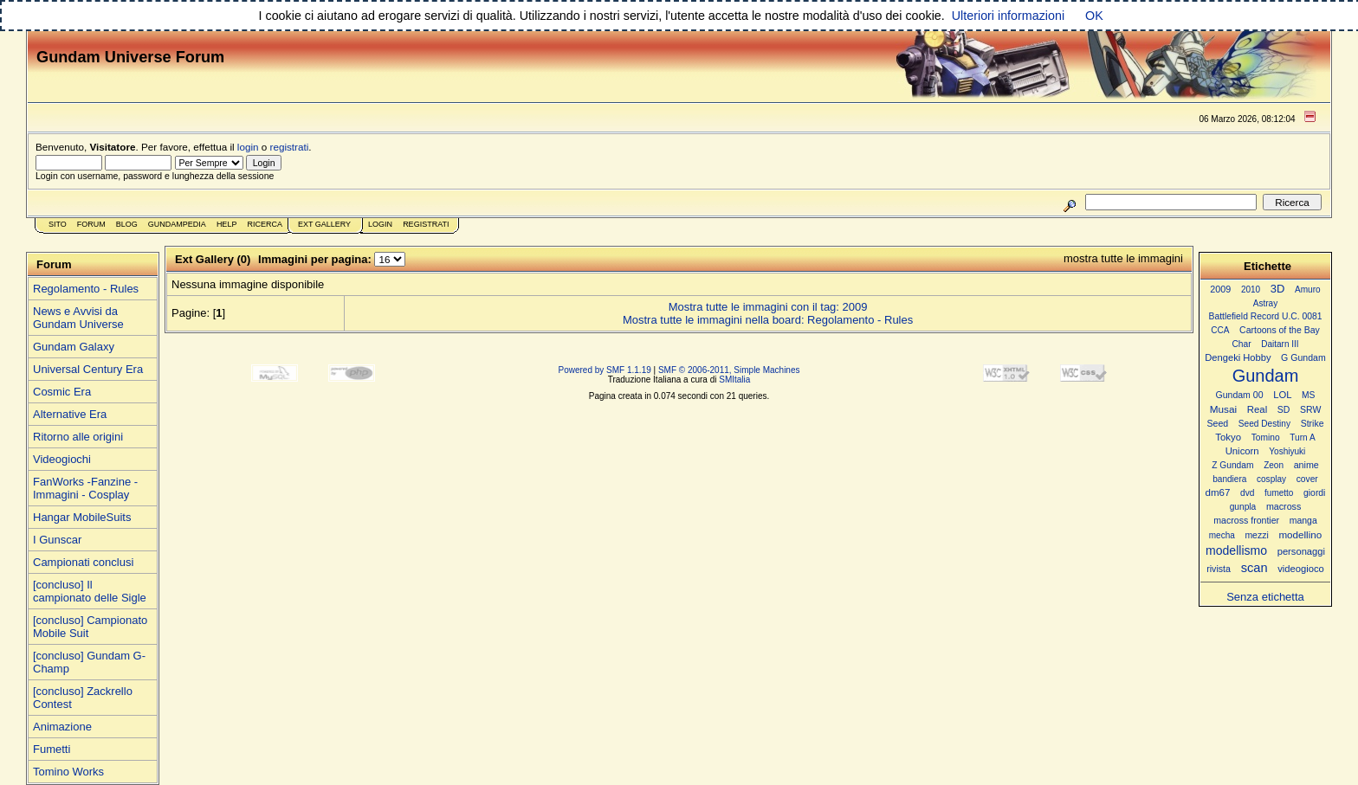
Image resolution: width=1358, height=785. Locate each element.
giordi (1314, 493)
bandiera (1229, 479)
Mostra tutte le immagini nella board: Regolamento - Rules (768, 319)
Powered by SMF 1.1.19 (605, 370)
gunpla (1243, 507)
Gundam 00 (1240, 394)
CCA (1220, 330)
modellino (1300, 534)
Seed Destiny (1264, 423)
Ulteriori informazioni (1008, 16)
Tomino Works (68, 771)
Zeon (1274, 465)
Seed (1217, 423)
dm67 (1218, 492)
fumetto (1278, 493)
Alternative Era (70, 414)
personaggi (1301, 551)
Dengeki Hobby (1238, 357)
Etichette (1267, 266)
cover (1307, 479)
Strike (1312, 423)
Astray (1265, 303)
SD (1283, 410)
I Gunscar (57, 539)
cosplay (1271, 479)
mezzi (1256, 535)
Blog (127, 224)
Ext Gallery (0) (212, 259)
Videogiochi (62, 459)
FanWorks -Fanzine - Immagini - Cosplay (85, 488)
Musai (1223, 409)
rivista (1218, 568)
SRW (1310, 410)
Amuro (1308, 289)
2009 (1220, 289)
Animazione (62, 726)
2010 (1250, 289)
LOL (1282, 394)
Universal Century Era (88, 369)
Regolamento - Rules (86, 288)
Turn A (1302, 437)
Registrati (426, 224)
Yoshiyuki (1287, 451)
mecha (1222, 535)
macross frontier (1246, 520)
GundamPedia (177, 224)
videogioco (1300, 568)
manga (1303, 520)
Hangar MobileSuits (82, 517)
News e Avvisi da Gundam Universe (78, 318)
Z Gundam (1232, 465)
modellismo (1236, 550)
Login (380, 224)
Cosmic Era (62, 391)
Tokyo (1228, 437)
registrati (289, 146)
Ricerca (264, 224)
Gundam (1265, 375)
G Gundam (1303, 357)
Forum (91, 224)
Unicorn (1242, 451)
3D (1278, 288)
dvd (1247, 493)
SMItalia (734, 379)
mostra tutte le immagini (1123, 258)
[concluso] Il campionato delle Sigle (89, 591)
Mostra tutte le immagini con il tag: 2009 (768, 306)
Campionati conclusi (83, 562)
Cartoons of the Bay (1279, 330)
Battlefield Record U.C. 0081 (1265, 316)
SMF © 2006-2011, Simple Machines (729, 370)
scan (1254, 568)
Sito (57, 224)
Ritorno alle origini (78, 436)
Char (1241, 344)
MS (1308, 395)
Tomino (1265, 437)
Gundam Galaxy (73, 346)
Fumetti (51, 749)
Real (1257, 409)
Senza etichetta (1265, 596)
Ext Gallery (324, 224)
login (248, 146)
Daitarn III (1279, 344)
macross (1283, 506)
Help (227, 224)
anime (1306, 465)
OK (1094, 16)
